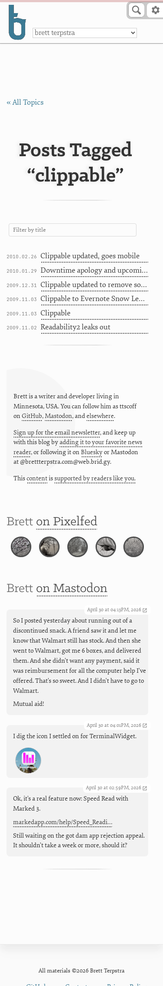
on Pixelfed (66, 522)
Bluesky (92, 452)
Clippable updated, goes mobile (90, 255)
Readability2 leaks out (75, 327)
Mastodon (58, 416)
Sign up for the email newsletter (56, 432)
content (37, 478)
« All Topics (25, 102)
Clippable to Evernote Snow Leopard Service (94, 298)
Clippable (55, 313)
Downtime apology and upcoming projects (94, 270)
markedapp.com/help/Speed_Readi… (63, 822)
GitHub (32, 416)
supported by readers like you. (95, 478)
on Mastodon (71, 589)
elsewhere (100, 416)
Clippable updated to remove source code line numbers (94, 284)
